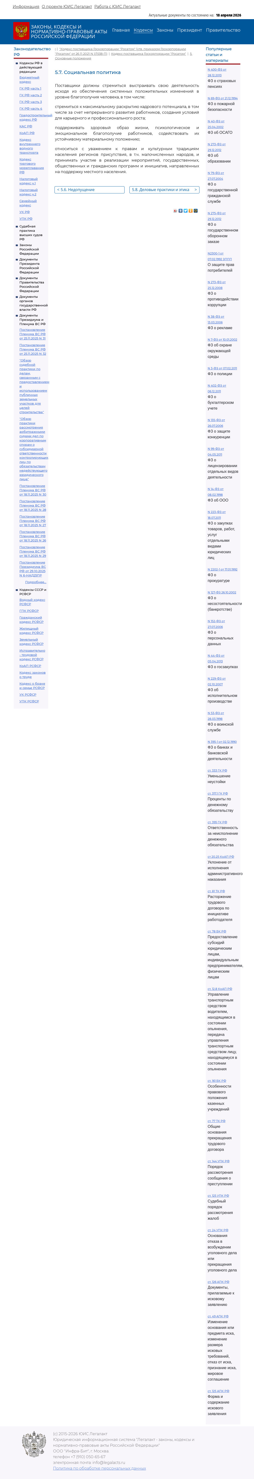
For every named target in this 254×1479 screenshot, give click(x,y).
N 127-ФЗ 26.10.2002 (222, 592)
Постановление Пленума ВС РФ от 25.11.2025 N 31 (32, 334)
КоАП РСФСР (30, 666)
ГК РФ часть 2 (30, 95)
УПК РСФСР (29, 701)
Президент (189, 30)
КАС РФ (25, 126)
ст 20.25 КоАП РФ (221, 856)
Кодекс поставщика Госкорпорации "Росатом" (148, 54)
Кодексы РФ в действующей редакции (30, 67)
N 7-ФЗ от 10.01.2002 (222, 339)
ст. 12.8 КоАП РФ (220, 989)
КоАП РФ (27, 133)
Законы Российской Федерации (29, 249)
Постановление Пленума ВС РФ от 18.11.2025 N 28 (32, 505)
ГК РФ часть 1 (30, 88)
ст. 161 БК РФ (217, 1081)
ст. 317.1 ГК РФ (218, 793)
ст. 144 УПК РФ (219, 1161)
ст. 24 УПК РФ (218, 1230)
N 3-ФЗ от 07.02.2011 (222, 368)
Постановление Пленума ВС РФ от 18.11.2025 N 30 (32, 490)
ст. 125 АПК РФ (218, 1391)
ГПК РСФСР (29, 611)
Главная (121, 30)
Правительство (223, 30)
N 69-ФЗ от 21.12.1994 (223, 98)
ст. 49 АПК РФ (218, 1316)
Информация (26, 6)
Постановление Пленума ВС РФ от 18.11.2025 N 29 (32, 551)
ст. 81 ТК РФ (216, 891)
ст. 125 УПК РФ (218, 1195)
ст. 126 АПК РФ (218, 1282)
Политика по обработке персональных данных (99, 1468)
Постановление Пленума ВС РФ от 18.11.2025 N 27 (32, 520)
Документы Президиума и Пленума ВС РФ (32, 319)
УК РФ (24, 212)
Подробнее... (35, 582)
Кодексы (143, 30)
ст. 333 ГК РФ (217, 770)
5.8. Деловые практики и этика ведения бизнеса (164, 189)
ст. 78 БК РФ (217, 931)
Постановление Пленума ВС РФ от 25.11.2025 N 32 (32, 349)
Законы (165, 30)
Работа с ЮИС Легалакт (117, 6)
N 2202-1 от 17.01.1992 (222, 569)
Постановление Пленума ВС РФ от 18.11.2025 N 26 (32, 536)
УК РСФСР (27, 694)
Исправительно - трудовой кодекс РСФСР (32, 655)
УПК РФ (25, 218)
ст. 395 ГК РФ (217, 822)
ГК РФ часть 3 (30, 102)
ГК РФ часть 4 (30, 108)
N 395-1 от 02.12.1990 (222, 742)
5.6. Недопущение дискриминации (76, 189)
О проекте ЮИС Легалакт (67, 6)
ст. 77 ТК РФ (216, 1121)
